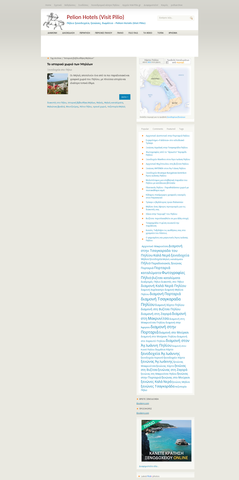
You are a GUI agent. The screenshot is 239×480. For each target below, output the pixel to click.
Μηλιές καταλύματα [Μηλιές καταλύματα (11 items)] (173, 259)
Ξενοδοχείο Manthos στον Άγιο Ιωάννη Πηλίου (168, 159)
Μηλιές (99, 102)
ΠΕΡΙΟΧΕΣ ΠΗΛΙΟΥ (103, 32)
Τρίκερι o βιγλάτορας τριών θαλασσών (164, 202)
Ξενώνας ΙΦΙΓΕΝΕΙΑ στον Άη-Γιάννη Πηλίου (166, 168)
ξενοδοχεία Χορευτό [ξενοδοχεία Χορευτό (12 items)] (152, 357)
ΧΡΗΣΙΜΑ (173, 32)
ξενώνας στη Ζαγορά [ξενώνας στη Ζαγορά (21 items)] (172, 370)
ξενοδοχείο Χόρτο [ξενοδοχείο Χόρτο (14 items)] (174, 357)
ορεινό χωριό (99, 106)
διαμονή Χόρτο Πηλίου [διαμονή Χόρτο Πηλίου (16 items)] (169, 305)
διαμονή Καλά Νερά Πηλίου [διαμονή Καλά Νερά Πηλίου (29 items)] (163, 285)
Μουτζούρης (72, 106)
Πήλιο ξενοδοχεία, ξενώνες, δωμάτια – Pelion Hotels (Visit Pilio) (109, 19)
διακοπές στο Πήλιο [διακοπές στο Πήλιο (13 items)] (172, 281)
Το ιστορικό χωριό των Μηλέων (70, 64)
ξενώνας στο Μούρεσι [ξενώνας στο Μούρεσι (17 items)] (175, 377)
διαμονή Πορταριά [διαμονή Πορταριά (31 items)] (165, 293)
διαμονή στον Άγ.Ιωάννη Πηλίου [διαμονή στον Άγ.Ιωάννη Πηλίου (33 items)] (165, 343)
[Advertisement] (119, 46)
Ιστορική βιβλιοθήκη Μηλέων (81, 102)
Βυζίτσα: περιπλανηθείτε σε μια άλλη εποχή (167, 218)
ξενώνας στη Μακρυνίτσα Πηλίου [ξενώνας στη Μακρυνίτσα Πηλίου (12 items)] (159, 373)
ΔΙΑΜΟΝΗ (52, 32)
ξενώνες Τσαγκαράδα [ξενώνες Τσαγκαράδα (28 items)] (157, 386)
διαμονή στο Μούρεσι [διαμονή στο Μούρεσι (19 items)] (174, 332)
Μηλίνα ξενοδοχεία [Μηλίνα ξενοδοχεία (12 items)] (151, 259)
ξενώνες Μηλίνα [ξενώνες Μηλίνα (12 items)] (181, 381)
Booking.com (143, 403)
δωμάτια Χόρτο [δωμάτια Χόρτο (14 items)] (164, 349)
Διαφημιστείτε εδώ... (149, 466)
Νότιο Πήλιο (86, 106)
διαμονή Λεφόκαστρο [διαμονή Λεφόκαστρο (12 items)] (152, 289)
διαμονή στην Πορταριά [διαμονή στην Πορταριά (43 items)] (158, 329)
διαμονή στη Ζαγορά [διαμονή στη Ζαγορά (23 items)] (156, 314)
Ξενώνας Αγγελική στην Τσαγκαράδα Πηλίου (167, 147)
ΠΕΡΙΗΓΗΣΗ (85, 32)
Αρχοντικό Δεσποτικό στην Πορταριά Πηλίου (168, 135)
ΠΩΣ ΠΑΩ (133, 32)
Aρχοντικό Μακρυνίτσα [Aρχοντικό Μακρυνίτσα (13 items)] (155, 246)
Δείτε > (124, 97)
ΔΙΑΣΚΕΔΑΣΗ (68, 32)
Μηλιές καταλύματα (113, 102)
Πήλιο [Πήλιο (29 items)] (146, 263)
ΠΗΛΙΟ (120, 32)
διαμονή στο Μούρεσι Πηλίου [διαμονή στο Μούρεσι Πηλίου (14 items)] (158, 336)
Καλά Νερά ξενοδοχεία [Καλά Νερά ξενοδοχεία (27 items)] (171, 255)
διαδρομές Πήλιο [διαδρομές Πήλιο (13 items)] (150, 281)
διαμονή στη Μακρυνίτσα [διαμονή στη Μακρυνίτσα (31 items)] (163, 316)
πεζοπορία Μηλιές (116, 106)
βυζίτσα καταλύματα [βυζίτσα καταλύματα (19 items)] (166, 278)
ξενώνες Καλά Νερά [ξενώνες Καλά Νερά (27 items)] (156, 381)
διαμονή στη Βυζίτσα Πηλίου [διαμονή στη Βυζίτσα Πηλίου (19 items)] (160, 309)
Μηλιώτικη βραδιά (56, 106)
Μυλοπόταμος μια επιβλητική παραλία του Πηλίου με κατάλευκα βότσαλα (166, 181)
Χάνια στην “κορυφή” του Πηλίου (161, 214)
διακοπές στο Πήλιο (57, 102)
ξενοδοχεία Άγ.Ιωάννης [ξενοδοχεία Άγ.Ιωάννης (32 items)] (160, 353)
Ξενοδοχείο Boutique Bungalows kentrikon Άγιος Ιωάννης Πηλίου (166, 174)
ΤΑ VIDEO (147, 32)
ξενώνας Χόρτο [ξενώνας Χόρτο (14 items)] (165, 365)
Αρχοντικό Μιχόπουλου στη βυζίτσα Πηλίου (167, 163)
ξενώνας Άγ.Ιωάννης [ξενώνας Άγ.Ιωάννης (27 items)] (157, 361)
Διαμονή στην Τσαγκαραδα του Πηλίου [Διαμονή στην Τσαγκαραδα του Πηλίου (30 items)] (161, 250)
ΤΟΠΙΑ (160, 32)
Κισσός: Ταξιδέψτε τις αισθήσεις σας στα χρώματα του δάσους (165, 232)
